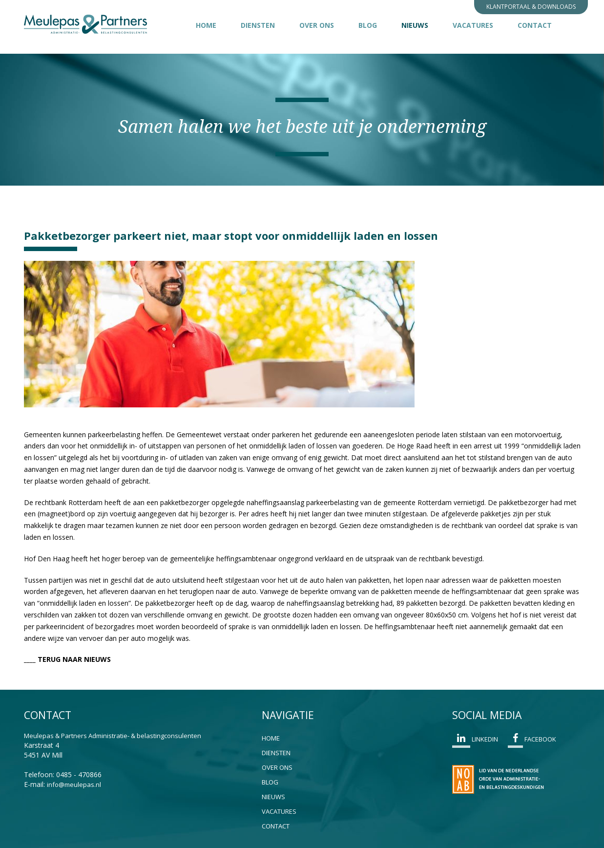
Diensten (258, 25)
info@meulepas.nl (74, 784)
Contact (535, 25)
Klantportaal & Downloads (531, 6)
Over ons (316, 25)
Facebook (532, 740)
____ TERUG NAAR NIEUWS (67, 659)
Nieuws (420, 25)
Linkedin (475, 740)
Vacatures (473, 25)
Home (206, 25)
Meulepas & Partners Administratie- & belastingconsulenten (112, 735)
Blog (367, 25)
